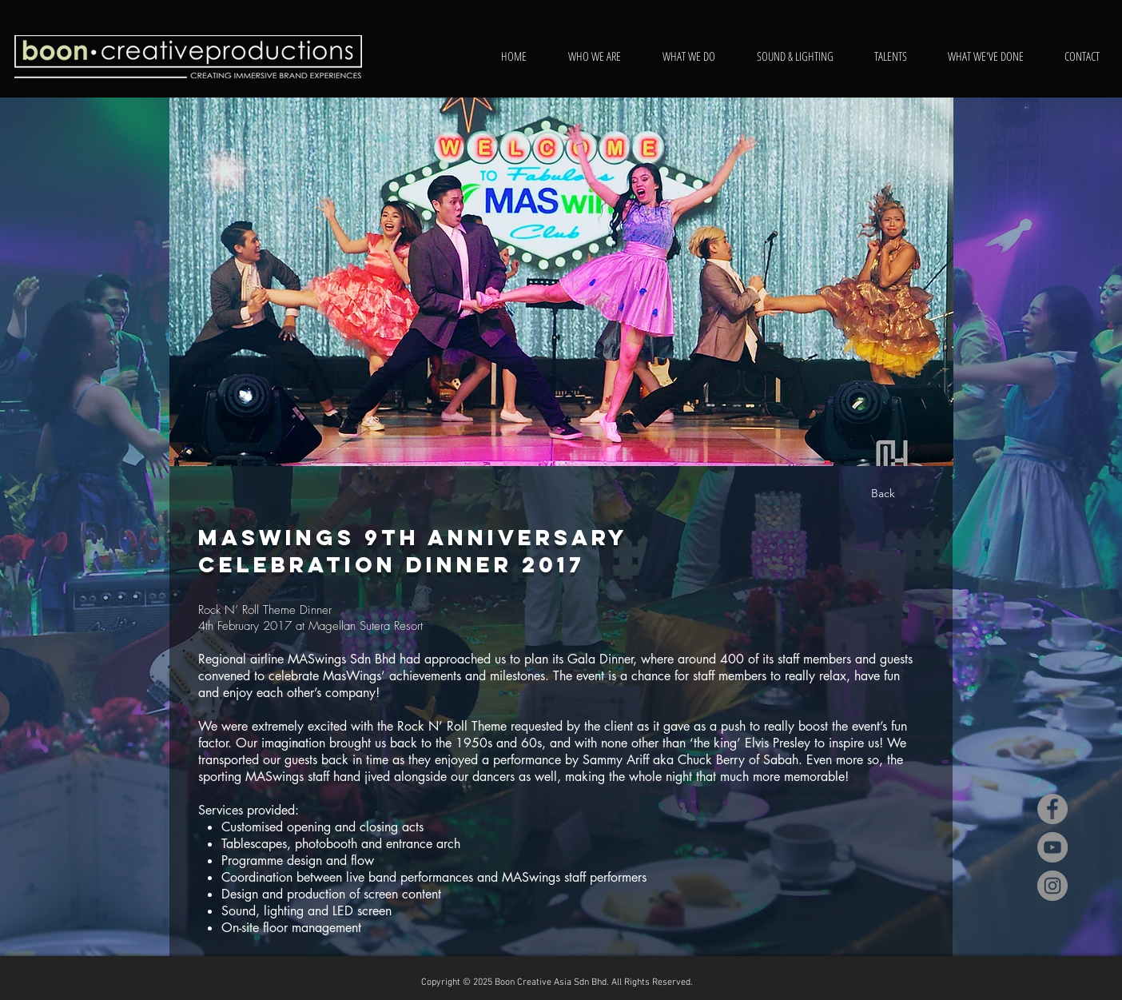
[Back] (883, 494)
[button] (561, 282)
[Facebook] (1052, 809)
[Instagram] (1052, 886)
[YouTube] (1052, 847)
